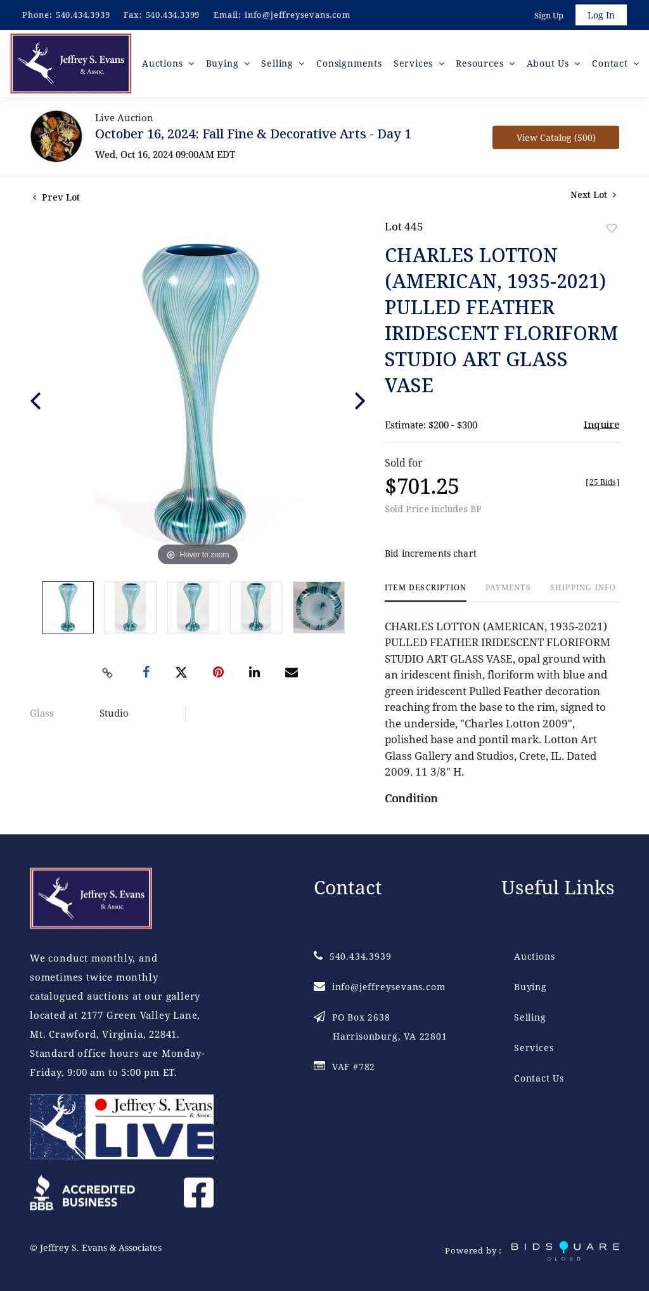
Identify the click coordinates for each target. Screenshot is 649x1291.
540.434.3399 (173, 14)
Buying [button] (224, 63)
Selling (530, 1017)
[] (602, 482)
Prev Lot (56, 197)
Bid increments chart (431, 553)
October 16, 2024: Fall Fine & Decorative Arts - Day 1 (253, 133)
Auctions (534, 956)
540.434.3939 (83, 14)
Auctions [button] (164, 63)
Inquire (601, 424)
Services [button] (415, 63)
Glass (42, 712)
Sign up (548, 15)
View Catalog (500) (556, 137)
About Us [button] (549, 63)
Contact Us (539, 1078)
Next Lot (593, 194)
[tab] (425, 592)
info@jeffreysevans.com (297, 14)
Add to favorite (611, 228)
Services (533, 1048)
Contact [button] (611, 63)
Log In (601, 15)
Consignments (349, 63)
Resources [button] (481, 63)
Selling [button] (278, 63)
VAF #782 (344, 1067)
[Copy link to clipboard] (107, 672)
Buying (530, 987)
